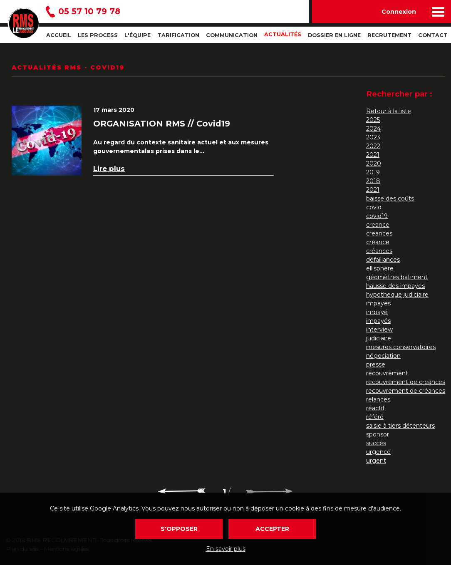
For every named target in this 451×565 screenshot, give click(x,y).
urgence (378, 452)
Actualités (282, 34)
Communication (232, 35)
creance (377, 224)
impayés (378, 321)
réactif (375, 408)
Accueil (58, 35)
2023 (373, 137)
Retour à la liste (388, 111)
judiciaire (378, 338)
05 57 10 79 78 (89, 11)
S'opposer (179, 529)
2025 (373, 120)
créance (377, 242)
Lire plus (109, 168)
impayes (378, 303)
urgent (376, 460)
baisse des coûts (390, 198)
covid (374, 207)
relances (378, 399)
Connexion (399, 12)
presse (375, 364)
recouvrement (387, 373)
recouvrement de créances (405, 390)
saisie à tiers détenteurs (400, 425)
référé (375, 417)
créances (379, 251)
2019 (373, 172)
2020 (373, 163)
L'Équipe (137, 35)
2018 (373, 181)
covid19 (377, 216)
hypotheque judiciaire (397, 294)
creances (379, 233)
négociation (383, 355)
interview (379, 329)
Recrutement (389, 35)
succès (376, 443)
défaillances (383, 259)
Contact (433, 35)
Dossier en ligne (334, 35)
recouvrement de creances (405, 382)
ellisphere (380, 268)
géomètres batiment (397, 277)
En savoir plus (225, 549)
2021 (372, 155)
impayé (377, 312)
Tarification (178, 35)
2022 (373, 146)
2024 (373, 128)
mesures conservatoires (401, 347)
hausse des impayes (395, 286)
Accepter (272, 529)
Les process (98, 35)
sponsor (377, 434)
